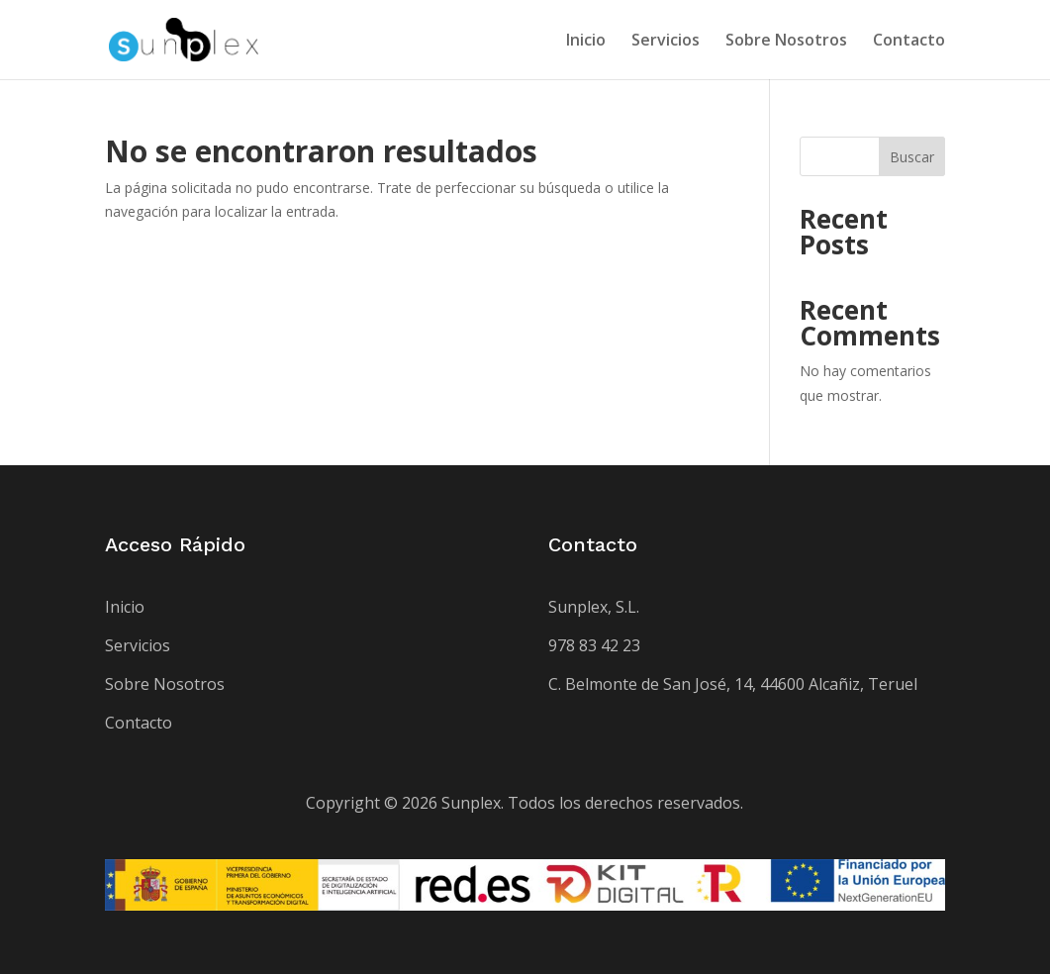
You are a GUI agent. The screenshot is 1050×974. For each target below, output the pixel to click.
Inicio (586, 41)
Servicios (665, 41)
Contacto (909, 41)
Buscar (912, 156)
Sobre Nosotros (786, 41)
